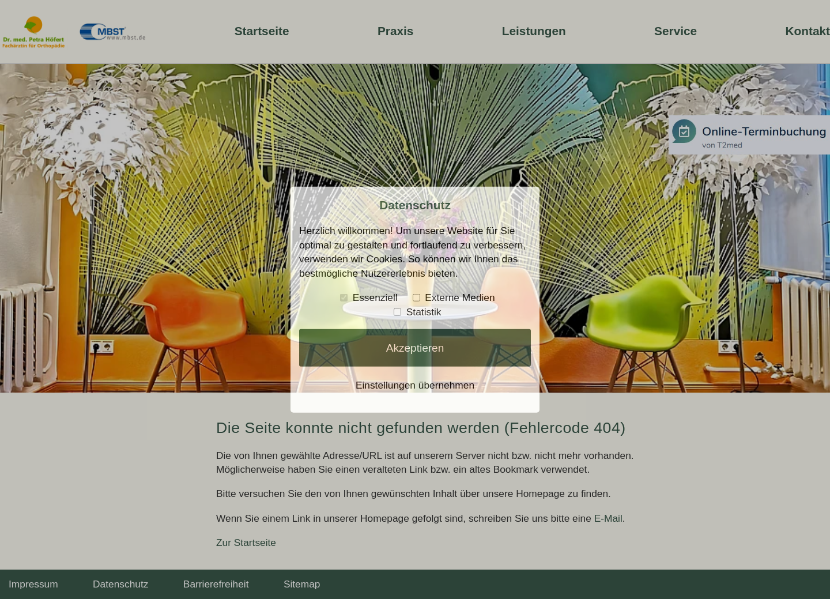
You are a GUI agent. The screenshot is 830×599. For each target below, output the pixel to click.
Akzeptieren (415, 348)
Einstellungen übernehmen (415, 385)
